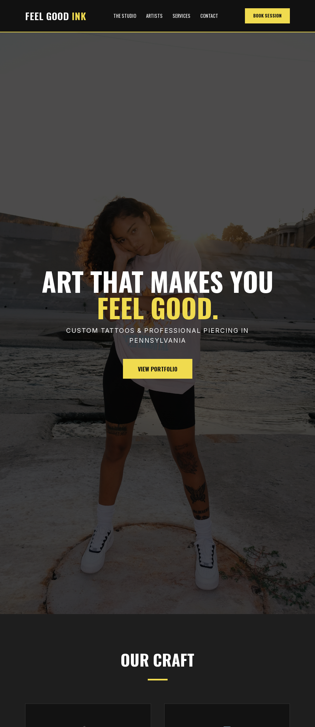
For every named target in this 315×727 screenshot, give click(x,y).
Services (181, 15)
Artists (154, 15)
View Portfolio (157, 368)
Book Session (267, 15)
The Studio (124, 15)
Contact (209, 15)
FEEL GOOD (55, 16)
